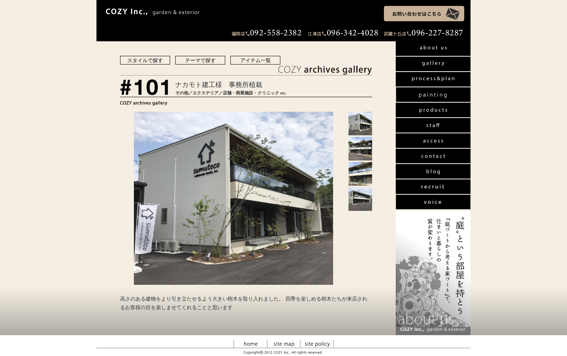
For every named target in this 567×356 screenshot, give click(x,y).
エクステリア (206, 92)
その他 (181, 92)
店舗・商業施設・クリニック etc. (255, 92)
